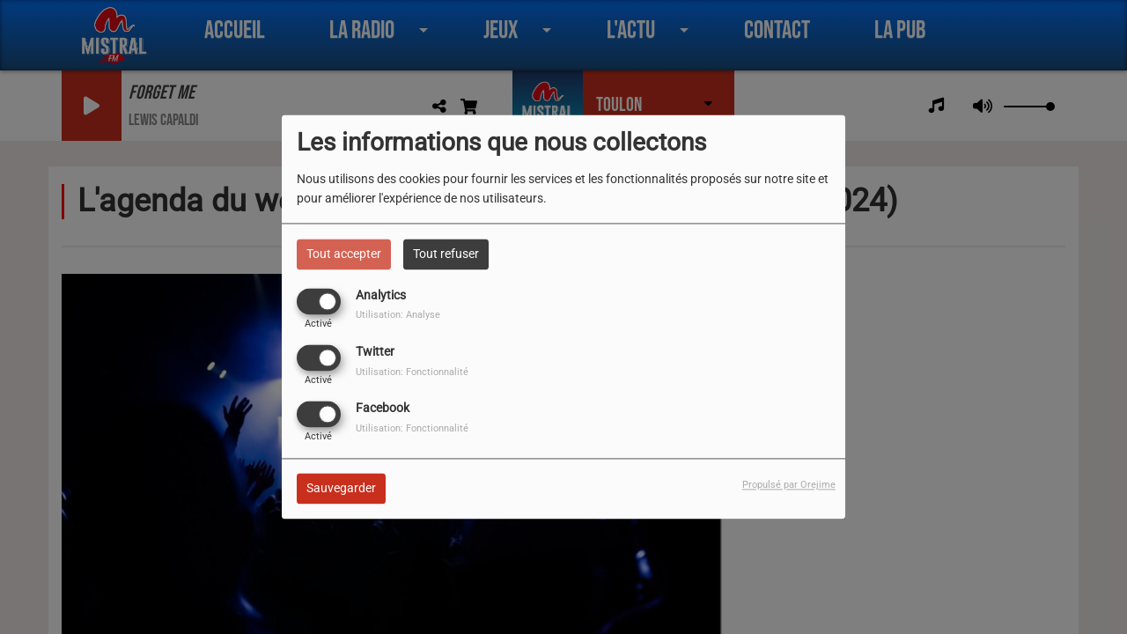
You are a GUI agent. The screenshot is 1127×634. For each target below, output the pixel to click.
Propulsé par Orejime (789, 485)
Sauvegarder (341, 489)
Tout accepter (343, 254)
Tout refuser (446, 254)
